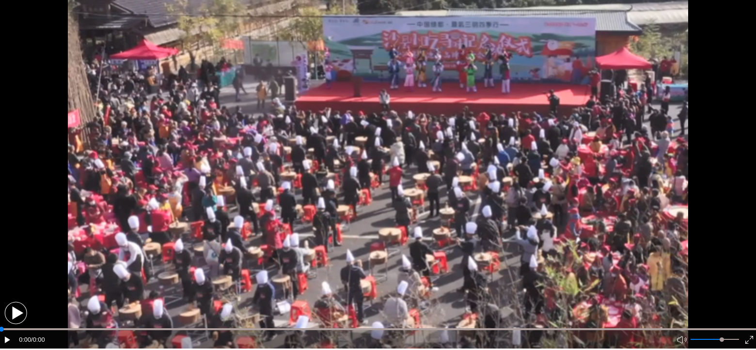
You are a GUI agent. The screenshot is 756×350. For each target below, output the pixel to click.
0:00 (25, 339)
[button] (15, 313)
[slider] (722, 339)
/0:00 (38, 339)
